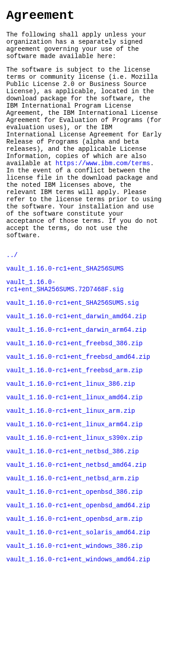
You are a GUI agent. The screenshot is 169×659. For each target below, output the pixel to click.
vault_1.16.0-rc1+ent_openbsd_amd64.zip (78, 573)
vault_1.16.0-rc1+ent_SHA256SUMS (64, 311)
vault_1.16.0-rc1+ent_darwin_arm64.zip (76, 379)
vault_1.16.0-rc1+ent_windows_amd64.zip (78, 632)
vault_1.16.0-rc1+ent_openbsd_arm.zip (74, 587)
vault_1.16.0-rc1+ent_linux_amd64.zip (74, 454)
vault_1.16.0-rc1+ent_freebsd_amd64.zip (78, 409)
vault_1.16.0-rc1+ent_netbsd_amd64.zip (76, 528)
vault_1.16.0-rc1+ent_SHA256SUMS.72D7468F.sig (64, 330)
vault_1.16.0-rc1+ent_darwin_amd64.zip (76, 365)
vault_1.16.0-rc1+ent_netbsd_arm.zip (72, 543)
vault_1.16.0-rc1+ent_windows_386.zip (74, 617)
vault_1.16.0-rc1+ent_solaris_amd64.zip (78, 602)
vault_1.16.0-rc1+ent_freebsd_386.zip (74, 394)
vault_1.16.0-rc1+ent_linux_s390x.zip (74, 498)
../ (12, 297)
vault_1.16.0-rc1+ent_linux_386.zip (70, 439)
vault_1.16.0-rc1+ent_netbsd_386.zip (72, 513)
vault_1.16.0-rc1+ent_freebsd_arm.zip (74, 424)
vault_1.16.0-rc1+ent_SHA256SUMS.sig (72, 350)
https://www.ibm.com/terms (102, 190)
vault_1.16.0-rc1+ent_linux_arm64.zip (74, 483)
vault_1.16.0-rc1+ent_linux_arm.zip (70, 469)
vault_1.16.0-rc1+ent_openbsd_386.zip (74, 558)
